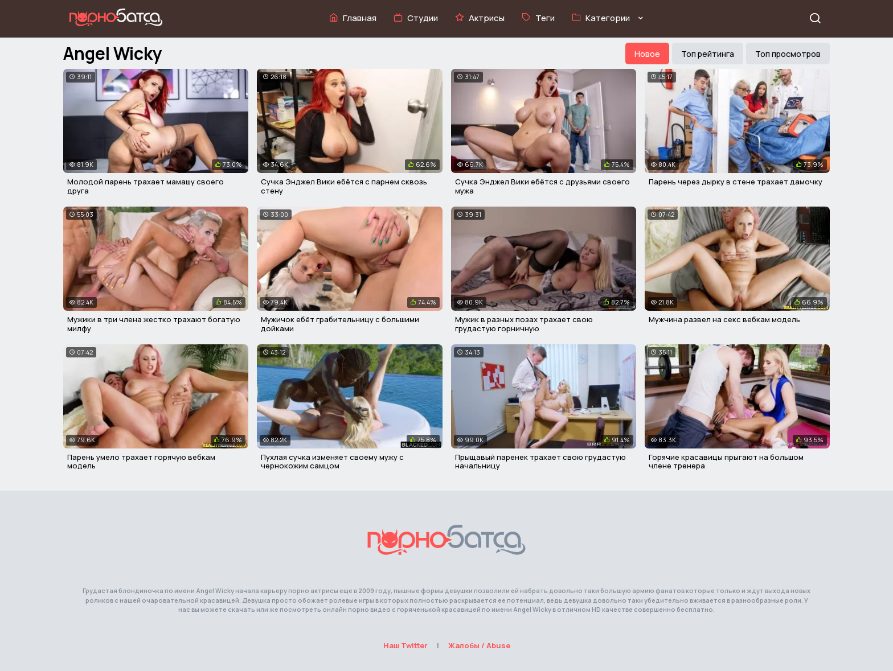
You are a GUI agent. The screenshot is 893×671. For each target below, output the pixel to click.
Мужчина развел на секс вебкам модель (724, 319)
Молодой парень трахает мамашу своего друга (145, 186)
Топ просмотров (788, 53)
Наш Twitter (405, 645)
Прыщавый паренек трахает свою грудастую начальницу (540, 461)
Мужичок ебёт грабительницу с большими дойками (340, 324)
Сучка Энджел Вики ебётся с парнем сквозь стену (344, 186)
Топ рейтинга (707, 53)
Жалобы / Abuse (479, 645)
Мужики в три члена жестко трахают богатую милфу (153, 324)
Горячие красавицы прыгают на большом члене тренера (726, 461)
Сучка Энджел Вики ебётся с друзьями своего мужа (542, 186)
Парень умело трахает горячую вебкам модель (141, 461)
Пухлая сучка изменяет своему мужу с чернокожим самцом (332, 461)
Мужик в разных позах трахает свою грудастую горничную (524, 324)
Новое (647, 53)
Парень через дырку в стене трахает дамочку (735, 181)
